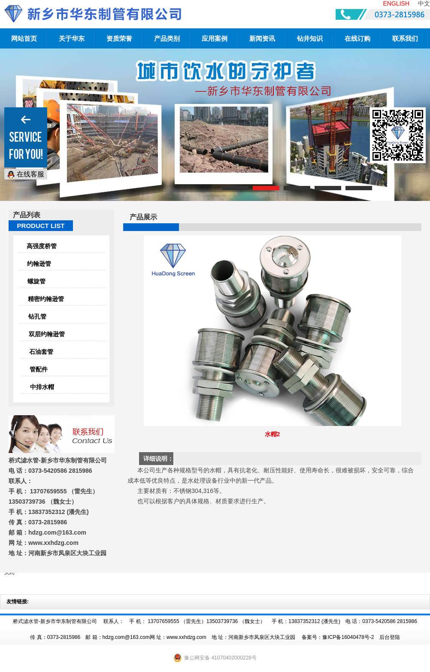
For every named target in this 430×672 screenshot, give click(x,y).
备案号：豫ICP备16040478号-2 (338, 637)
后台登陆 (389, 637)
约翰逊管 (39, 263)
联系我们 (405, 38)
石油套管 (41, 351)
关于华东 (72, 38)
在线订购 (357, 38)
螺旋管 (36, 281)
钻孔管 (37, 316)
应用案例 (214, 38)
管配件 (39, 369)
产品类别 (167, 38)
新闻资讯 (262, 38)
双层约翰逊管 (47, 334)
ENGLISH (396, 3)
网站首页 (24, 38)
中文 (424, 3)
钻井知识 (310, 38)
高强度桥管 (42, 246)
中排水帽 (42, 386)
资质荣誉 (119, 38)
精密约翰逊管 (46, 298)
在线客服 (25, 174)
